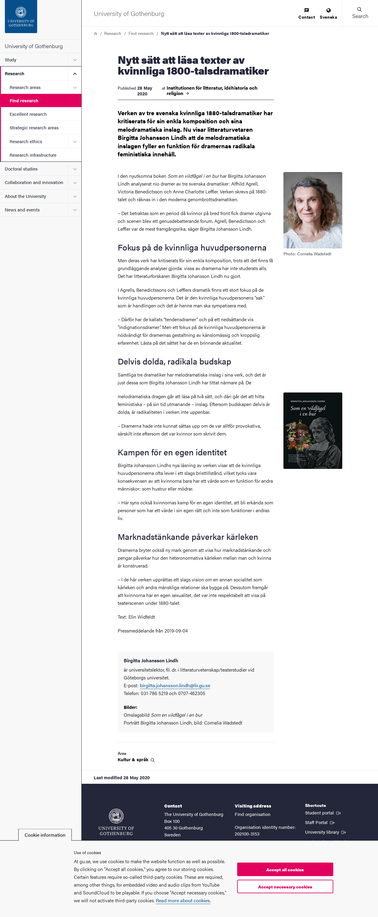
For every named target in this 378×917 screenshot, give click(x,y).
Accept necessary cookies (285, 887)
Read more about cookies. (183, 900)
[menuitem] (306, 14)
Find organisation (253, 814)
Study (10, 59)
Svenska (328, 14)
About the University (25, 196)
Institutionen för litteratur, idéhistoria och (212, 90)
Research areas (25, 87)
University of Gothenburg (34, 46)
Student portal (323, 812)
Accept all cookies (285, 869)
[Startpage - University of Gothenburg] (40, 19)
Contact (306, 14)
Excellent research (28, 114)
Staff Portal (320, 822)
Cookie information (45, 834)
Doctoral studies (21, 168)
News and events (22, 209)
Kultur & (136, 759)
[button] (360, 13)
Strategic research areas (34, 127)
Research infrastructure (33, 155)
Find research (24, 100)
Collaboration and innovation (34, 182)
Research (14, 73)
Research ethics (26, 141)
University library (326, 831)
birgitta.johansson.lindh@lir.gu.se (175, 685)
